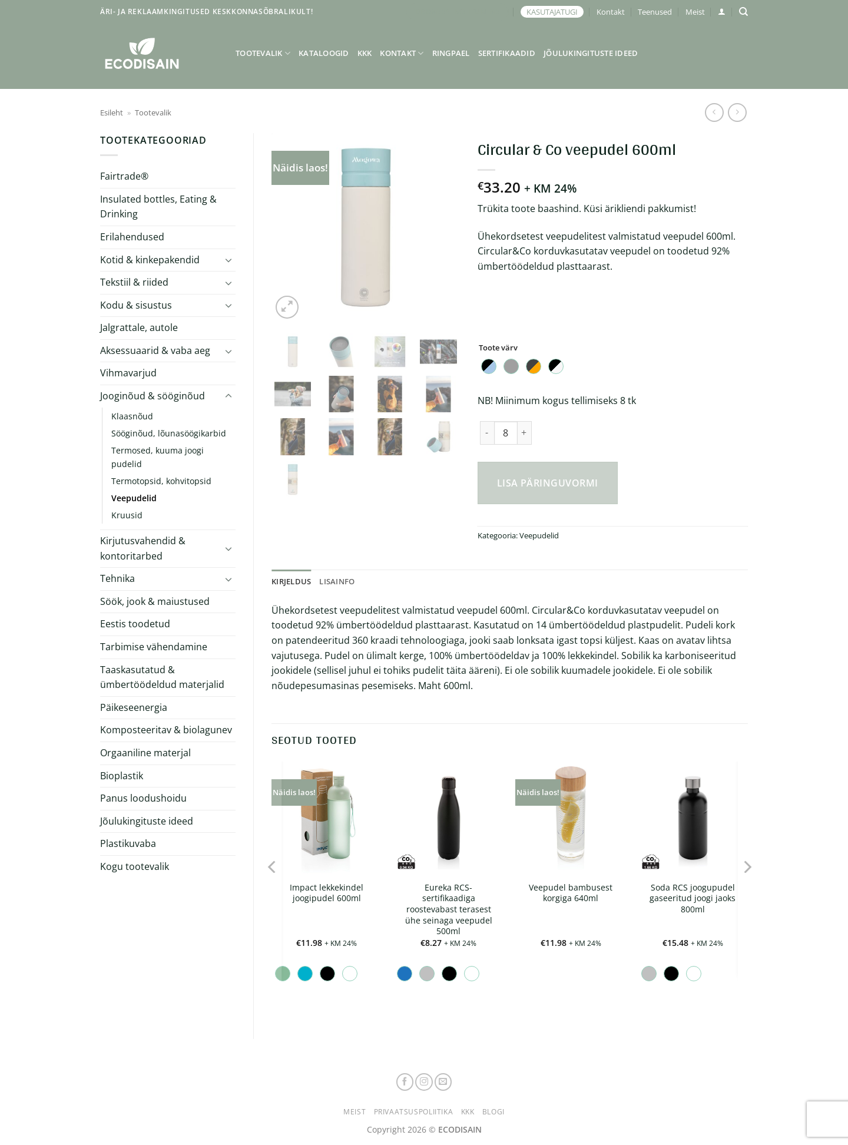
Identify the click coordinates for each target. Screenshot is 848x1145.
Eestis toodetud (135, 623)
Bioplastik (121, 775)
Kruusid (127, 515)
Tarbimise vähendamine (153, 646)
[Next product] (714, 112)
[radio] (489, 366)
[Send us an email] (443, 1082)
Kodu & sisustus (136, 305)
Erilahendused (132, 236)
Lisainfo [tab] (337, 581)
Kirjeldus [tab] (291, 581)
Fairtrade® (124, 176)
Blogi (493, 1112)
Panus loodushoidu (143, 798)
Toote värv (498, 348)
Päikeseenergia (133, 707)
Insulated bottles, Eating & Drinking (158, 207)
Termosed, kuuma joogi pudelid (157, 457)
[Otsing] (743, 12)
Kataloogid (324, 53)
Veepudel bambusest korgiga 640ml (570, 893)
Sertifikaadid (506, 53)
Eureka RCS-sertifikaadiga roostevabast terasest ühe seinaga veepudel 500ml (448, 909)
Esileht (111, 112)
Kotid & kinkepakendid (150, 259)
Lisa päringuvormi (547, 482)
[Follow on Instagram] (424, 1082)
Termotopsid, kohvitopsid (161, 481)
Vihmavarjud (128, 372)
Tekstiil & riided (134, 282)
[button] (722, 11)
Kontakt (611, 11)
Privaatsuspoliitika (413, 1112)
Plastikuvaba (128, 843)
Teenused (655, 11)
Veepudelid (134, 498)
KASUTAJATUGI (552, 11)
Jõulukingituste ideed (591, 53)
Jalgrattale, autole (139, 327)
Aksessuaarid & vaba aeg (155, 350)
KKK (364, 53)
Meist (695, 11)
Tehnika (117, 578)
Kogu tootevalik (134, 866)
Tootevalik (263, 53)
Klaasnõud (132, 416)
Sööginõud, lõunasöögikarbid (168, 433)
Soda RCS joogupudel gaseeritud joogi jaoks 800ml (693, 898)
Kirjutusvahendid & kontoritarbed (143, 548)
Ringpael (451, 53)
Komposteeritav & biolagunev (166, 729)
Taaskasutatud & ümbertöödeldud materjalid (162, 677)
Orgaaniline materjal (145, 752)
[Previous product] (737, 112)
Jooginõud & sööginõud (152, 395)
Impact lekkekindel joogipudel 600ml (326, 893)
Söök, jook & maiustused (155, 601)
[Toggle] (228, 260)
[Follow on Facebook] (405, 1082)
